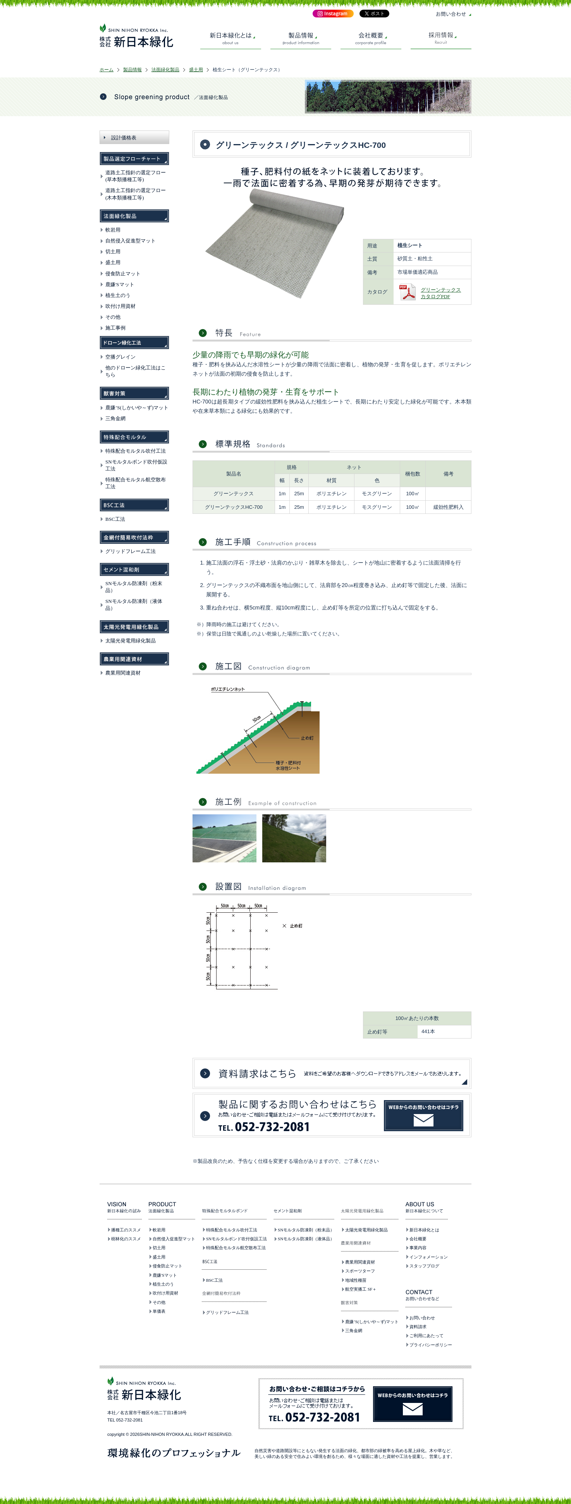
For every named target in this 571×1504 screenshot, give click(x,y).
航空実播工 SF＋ (361, 1289)
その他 (112, 317)
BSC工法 (115, 519)
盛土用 (196, 69)
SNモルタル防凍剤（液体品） (306, 1238)
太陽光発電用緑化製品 (130, 641)
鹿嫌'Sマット (119, 284)
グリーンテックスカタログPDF (441, 293)
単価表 (159, 1311)
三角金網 (115, 418)
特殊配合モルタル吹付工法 (135, 451)
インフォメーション (428, 1257)
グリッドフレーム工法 (130, 551)
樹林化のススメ (126, 1238)
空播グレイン (120, 357)
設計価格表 (123, 138)
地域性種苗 (355, 1280)
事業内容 (418, 1247)
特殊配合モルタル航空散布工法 (236, 1247)
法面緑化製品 (165, 69)
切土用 (112, 251)
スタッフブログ (424, 1266)
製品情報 (132, 69)
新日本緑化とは (424, 1230)
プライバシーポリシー (430, 1345)
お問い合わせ (422, 1317)
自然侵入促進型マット (130, 241)
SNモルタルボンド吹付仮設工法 (236, 1238)
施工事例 (115, 328)
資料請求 (418, 1326)
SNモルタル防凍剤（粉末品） (306, 1230)
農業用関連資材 (123, 673)
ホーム (107, 69)
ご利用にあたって (426, 1335)
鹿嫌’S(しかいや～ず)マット (137, 407)
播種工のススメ (126, 1230)
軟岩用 (112, 230)
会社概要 (418, 1238)
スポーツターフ (360, 1271)
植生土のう (118, 295)
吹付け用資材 (120, 306)
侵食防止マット (123, 273)
